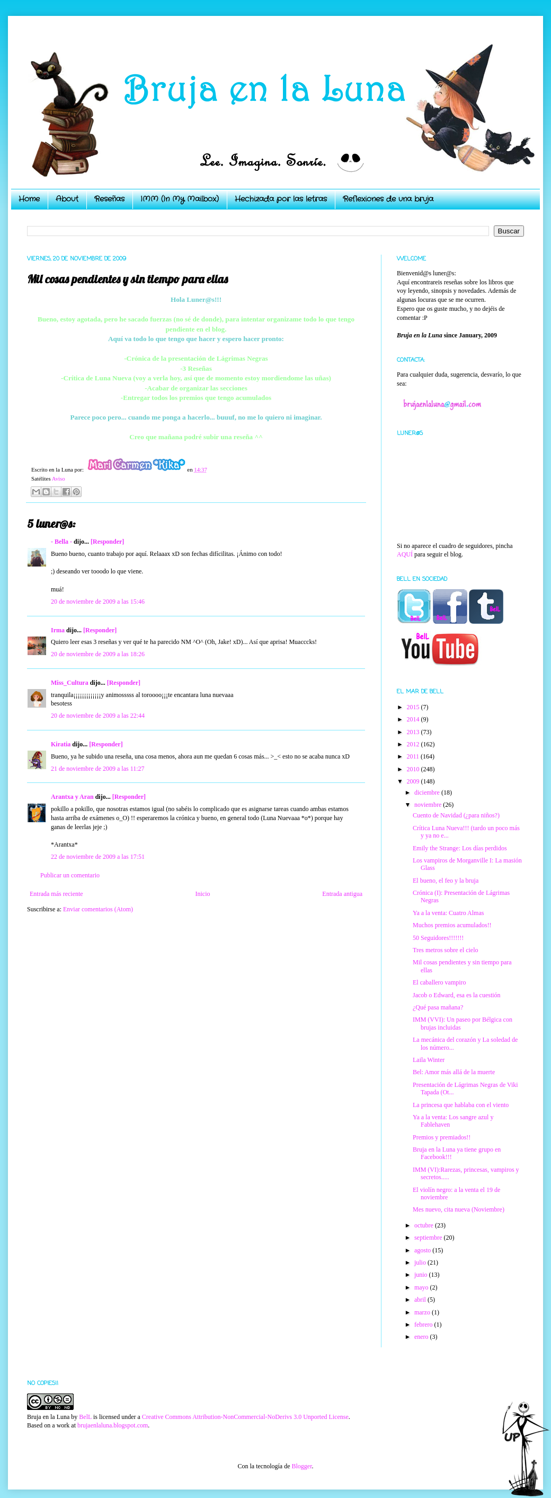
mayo (422, 1287)
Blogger (301, 1466)
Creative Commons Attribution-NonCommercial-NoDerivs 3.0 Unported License (245, 1417)
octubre (424, 1225)
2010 (414, 769)
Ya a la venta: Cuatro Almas (448, 913)
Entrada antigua (342, 894)
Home (29, 199)
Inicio (202, 894)
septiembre (429, 1237)
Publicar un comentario (70, 875)
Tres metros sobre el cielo (445, 950)
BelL (85, 1417)
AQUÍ (405, 554)
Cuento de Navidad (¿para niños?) (456, 815)
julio (421, 1262)
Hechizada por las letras (281, 199)
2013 (414, 732)
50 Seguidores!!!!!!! (438, 938)
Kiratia (60, 744)
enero (422, 1336)
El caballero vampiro (439, 982)
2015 (414, 707)
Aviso (58, 478)
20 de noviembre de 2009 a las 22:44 (98, 715)
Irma (58, 630)
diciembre (427, 792)
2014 (414, 719)
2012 (414, 744)
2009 (414, 781)
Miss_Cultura (69, 682)
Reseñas (109, 199)
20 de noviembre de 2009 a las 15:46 (98, 601)
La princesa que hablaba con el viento (461, 1105)
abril (421, 1299)
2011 (414, 756)
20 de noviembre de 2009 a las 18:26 (98, 654)
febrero (424, 1324)
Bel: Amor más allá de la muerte (454, 1072)
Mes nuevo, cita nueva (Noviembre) (458, 1209)
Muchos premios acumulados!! (452, 925)
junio (421, 1274)
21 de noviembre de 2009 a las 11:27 (98, 768)
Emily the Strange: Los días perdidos (460, 848)
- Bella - (61, 541)
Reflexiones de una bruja (388, 199)
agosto (423, 1250)
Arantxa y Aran (72, 796)
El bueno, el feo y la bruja (445, 880)
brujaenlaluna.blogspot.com (112, 1425)
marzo (423, 1312)
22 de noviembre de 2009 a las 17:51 (98, 856)
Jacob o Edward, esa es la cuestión (457, 995)
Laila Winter (429, 1060)
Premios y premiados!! (441, 1137)
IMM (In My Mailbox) (179, 199)
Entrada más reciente (56, 894)
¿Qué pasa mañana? (438, 1007)
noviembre (428, 804)
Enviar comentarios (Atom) (98, 909)
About (67, 199)
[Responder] (107, 541)
